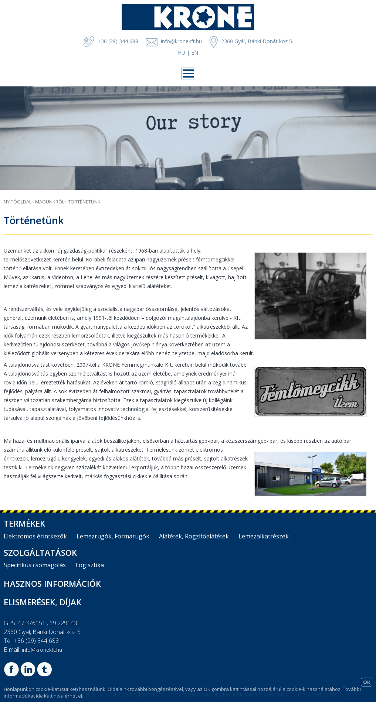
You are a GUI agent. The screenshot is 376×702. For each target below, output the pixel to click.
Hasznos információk (52, 583)
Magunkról (49, 201)
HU (181, 52)
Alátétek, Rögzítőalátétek (194, 536)
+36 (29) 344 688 (110, 41)
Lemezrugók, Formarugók (113, 536)
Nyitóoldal (17, 201)
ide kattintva (50, 695)
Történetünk (84, 201)
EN (194, 52)
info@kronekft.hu (181, 41)
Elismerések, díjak (42, 601)
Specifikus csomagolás (35, 565)
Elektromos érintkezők (35, 536)
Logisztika (89, 565)
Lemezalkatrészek (263, 536)
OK (366, 682)
